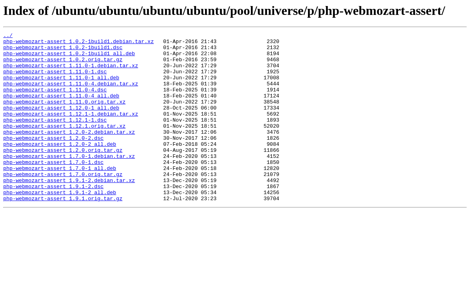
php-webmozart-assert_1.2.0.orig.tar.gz (62, 174)
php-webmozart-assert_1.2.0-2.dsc (53, 159)
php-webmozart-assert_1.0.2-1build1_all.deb (69, 58)
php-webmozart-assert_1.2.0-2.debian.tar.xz (69, 152)
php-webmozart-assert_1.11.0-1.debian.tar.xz (70, 72)
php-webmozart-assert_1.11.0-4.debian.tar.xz (70, 94)
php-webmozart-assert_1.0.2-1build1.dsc (62, 50)
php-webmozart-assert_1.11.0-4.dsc (55, 101)
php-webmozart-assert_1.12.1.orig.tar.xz (64, 145)
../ (7, 36)
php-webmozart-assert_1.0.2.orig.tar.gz (62, 65)
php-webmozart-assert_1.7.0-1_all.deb (59, 195)
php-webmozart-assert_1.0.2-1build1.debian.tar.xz (78, 43)
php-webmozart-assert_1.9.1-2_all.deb (59, 224)
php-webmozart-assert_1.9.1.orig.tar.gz (62, 232)
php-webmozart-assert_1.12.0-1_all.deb (61, 123)
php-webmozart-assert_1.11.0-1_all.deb (61, 87)
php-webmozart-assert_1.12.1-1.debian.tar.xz (70, 130)
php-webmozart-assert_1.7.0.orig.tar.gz (62, 203)
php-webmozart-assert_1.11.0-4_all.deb (61, 108)
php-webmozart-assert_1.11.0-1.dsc (55, 79)
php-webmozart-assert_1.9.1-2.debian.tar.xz (69, 210)
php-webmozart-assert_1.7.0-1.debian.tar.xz (69, 181)
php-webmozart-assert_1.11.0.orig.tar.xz (64, 116)
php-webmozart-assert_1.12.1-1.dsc (55, 137)
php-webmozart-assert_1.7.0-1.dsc (53, 188)
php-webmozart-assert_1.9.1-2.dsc (53, 217)
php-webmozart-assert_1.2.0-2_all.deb (59, 166)
